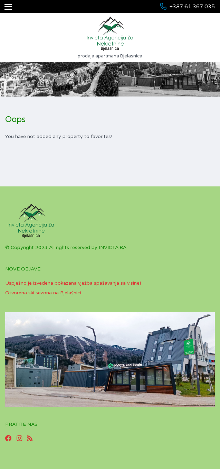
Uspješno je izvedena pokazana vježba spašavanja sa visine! (73, 283)
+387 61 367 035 (192, 6)
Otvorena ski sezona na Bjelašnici (43, 293)
